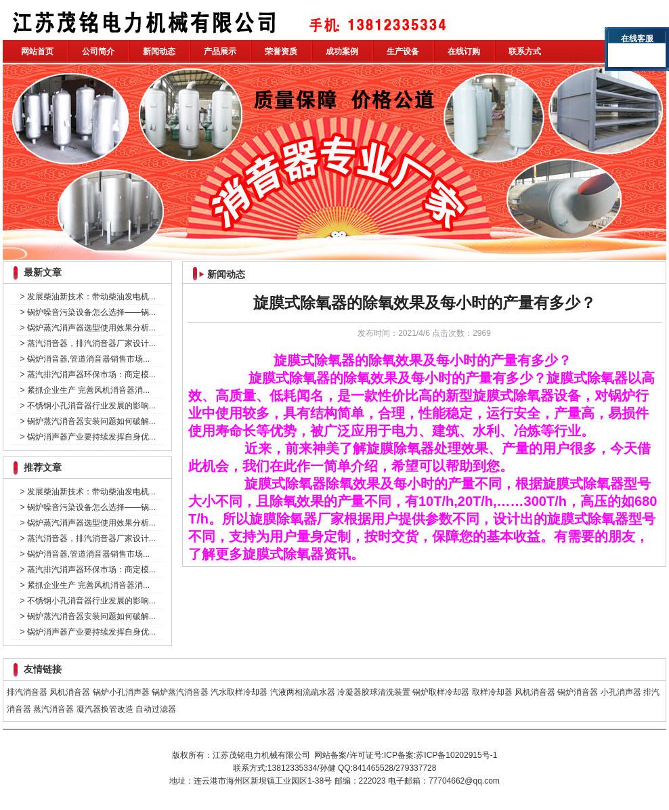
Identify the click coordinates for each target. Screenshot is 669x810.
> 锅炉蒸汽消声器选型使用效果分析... (87, 328)
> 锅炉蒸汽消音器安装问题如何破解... (87, 421)
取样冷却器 (492, 692)
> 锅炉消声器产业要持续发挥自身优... (87, 437)
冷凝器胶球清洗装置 (373, 692)
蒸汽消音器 (53, 709)
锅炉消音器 (577, 692)
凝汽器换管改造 (105, 709)
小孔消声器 (621, 692)
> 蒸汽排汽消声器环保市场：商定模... (87, 374)
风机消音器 (69, 692)
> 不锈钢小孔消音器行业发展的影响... (87, 405)
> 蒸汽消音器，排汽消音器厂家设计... (87, 343)
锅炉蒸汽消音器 (180, 692)
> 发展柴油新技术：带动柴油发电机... (87, 296)
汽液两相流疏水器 (302, 692)
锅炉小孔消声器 (121, 692)
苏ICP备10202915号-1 (456, 755)
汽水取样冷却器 (239, 692)
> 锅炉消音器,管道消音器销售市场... (85, 359)
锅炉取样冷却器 (440, 692)
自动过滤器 (155, 709)
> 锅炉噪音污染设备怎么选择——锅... (87, 312)
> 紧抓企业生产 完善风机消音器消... (85, 390)
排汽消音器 (27, 692)
